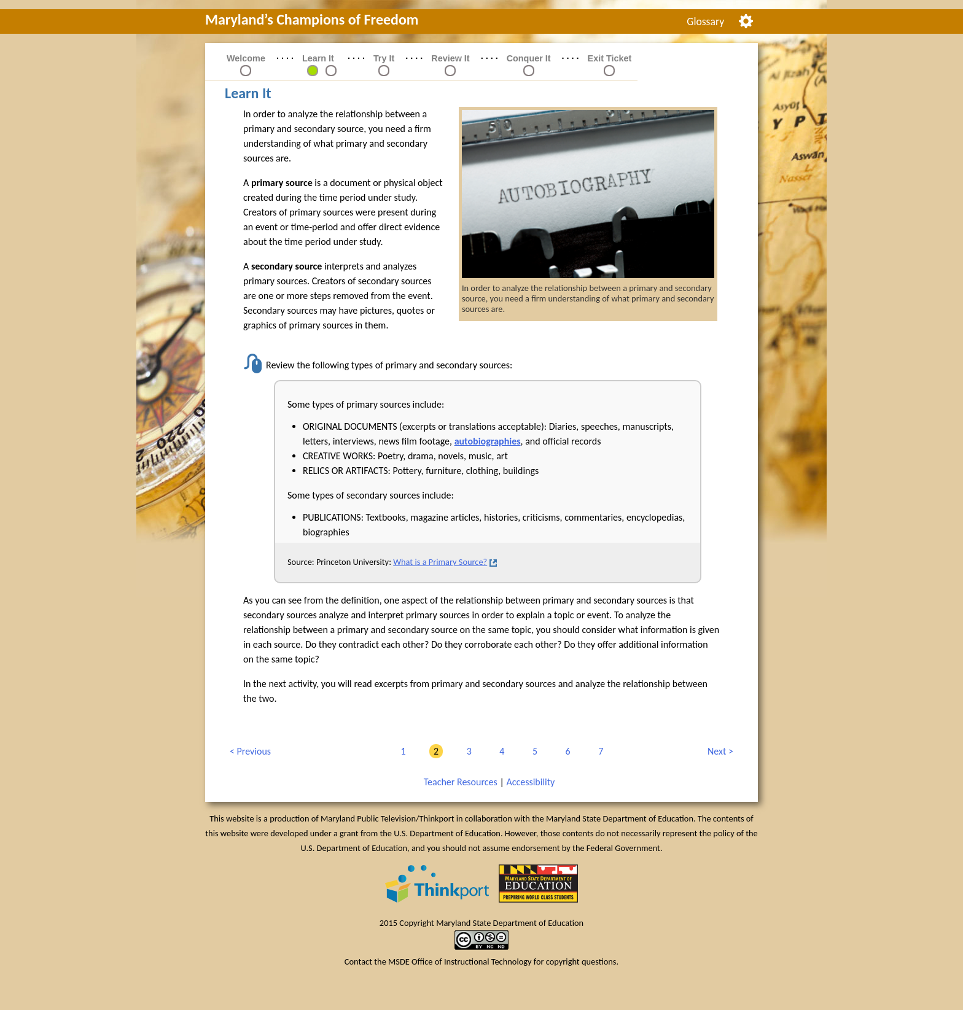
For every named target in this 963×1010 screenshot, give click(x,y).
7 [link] (598, 751)
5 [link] (532, 751)
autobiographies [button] (487, 441)
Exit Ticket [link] (610, 58)
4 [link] (499, 751)
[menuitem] (705, 21)
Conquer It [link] (529, 58)
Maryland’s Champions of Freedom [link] (311, 19)
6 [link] (566, 751)
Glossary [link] (705, 21)
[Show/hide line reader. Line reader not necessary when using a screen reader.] (746, 19)
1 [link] (400, 751)
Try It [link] (383, 58)
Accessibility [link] (530, 782)
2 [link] (434, 751)
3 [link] (467, 751)
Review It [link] (450, 58)
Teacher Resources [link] (460, 782)
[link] (312, 70)
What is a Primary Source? (440, 561)
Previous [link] (250, 751)
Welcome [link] (246, 58)
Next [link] (718, 751)
